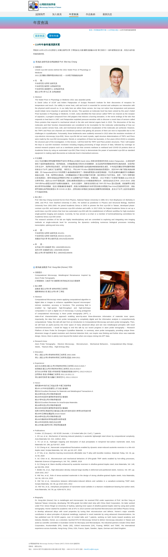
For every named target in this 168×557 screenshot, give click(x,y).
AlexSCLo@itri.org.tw (91, 549)
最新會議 (39, 36)
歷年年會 (53, 36)
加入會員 (57, 14)
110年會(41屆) (113, 30)
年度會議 (73, 14)
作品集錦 (90, 14)
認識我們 (40, 14)
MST (45, 6)
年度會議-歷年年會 (100, 30)
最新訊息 (107, 14)
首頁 (90, 30)
